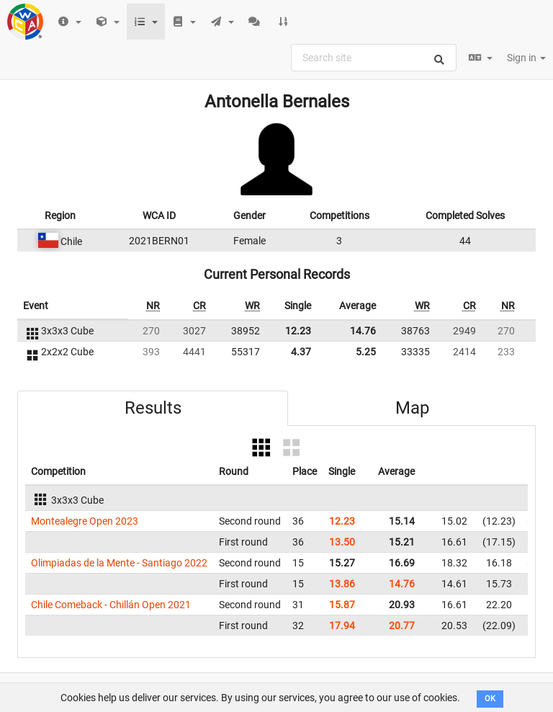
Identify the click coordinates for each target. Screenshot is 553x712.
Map (412, 408)
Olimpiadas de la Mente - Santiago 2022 (119, 563)
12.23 (298, 331)
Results (153, 408)
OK (490, 698)
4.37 (301, 351)
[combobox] (374, 57)
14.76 (363, 331)
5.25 (366, 351)
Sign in (526, 57)
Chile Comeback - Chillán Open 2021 (111, 604)
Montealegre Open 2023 (84, 521)
